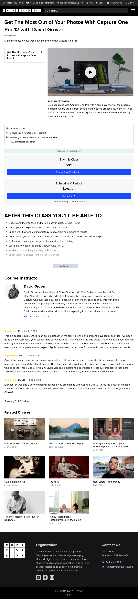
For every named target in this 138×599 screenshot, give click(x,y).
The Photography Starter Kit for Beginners (21, 518)
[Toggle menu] (132, 10)
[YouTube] (38, 577)
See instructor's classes (36, 316)
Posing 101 (54, 481)
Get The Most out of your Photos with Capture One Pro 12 (21, 55)
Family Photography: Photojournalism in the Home (65, 518)
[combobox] (86, 10)
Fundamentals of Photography (20, 443)
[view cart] (100, 3)
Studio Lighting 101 (14, 481)
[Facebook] (45, 577)
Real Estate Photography (106, 481)
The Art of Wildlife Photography (66, 443)
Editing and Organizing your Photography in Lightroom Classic (111, 445)
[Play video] (90, 72)
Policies (69, 594)
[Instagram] (52, 577)
